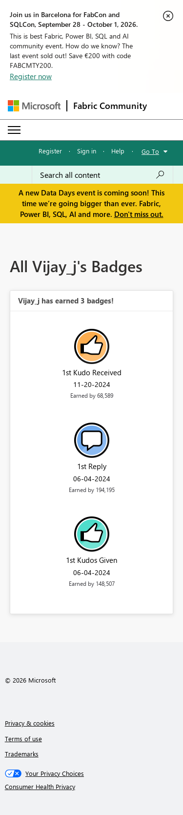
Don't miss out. (138, 214)
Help (117, 151)
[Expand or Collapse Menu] (14, 130)
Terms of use (23, 738)
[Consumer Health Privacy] (92, 787)
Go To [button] (150, 151)
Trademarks (22, 754)
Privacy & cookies (30, 723)
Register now (31, 76)
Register (50, 151)
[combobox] (102, 175)
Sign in (86, 151)
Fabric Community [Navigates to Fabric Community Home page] (110, 105)
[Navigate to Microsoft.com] (34, 105)
